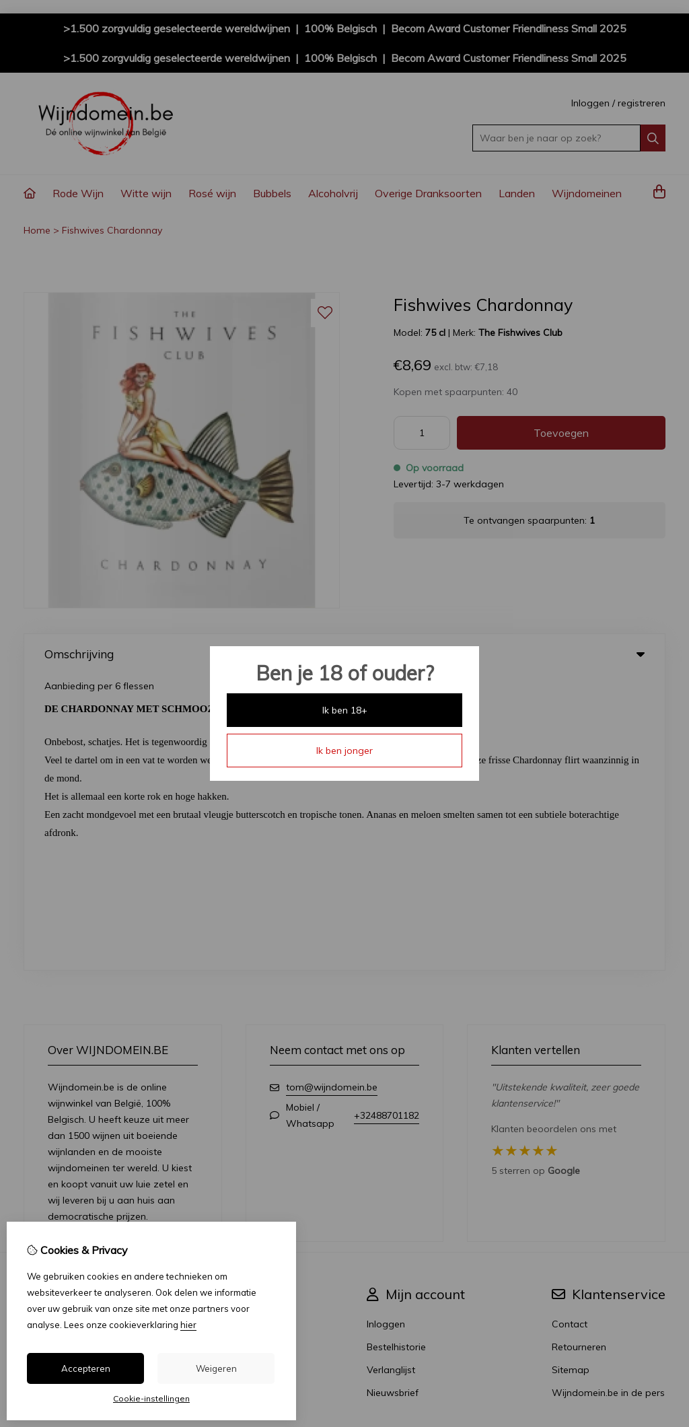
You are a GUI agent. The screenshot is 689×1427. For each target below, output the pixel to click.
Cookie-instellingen (151, 1398)
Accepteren (85, 1368)
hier (188, 1324)
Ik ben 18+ (344, 710)
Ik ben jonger (344, 750)
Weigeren (216, 1368)
